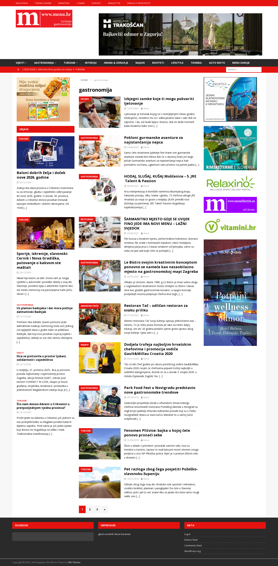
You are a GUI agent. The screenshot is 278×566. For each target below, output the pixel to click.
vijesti (20, 62)
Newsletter (114, 3)
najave (140, 62)
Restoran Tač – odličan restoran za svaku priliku (156, 308)
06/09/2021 (133, 185)
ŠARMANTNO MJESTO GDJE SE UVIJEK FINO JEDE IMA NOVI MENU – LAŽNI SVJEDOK (157, 224)
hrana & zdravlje (116, 62)
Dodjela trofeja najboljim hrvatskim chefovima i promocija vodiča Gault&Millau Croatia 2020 (157, 349)
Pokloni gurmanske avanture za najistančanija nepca (153, 140)
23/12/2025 (25, 316)
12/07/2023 (133, 108)
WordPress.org (192, 551)
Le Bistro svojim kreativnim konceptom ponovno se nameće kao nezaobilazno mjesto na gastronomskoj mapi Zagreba (161, 267)
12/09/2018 (133, 440)
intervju (91, 62)
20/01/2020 (133, 358)
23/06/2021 (133, 233)
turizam (69, 62)
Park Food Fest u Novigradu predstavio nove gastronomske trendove (159, 390)
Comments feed (193, 545)
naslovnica (22, 3)
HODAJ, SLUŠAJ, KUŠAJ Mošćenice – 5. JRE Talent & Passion (160, 178)
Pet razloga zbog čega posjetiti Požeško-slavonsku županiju (161, 471)
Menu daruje (241, 62)
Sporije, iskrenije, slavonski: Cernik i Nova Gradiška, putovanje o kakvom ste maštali (42, 260)
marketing (64, 3)
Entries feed (191, 539)
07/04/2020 (133, 315)
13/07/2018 (133, 478)
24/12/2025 (25, 272)
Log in (187, 534)
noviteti (158, 62)
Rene (146, 108)
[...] (25, 207)
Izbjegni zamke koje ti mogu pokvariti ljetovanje (159, 101)
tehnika (196, 62)
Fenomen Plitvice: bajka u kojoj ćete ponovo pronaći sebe (157, 432)
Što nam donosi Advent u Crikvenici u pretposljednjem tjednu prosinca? (43, 406)
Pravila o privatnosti (138, 3)
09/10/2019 (133, 397)
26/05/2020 (133, 276)
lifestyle (177, 62)
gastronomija (44, 62)
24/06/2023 (133, 147)
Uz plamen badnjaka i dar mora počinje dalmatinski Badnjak (45, 310)
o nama (81, 3)
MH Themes (74, 562)
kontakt (96, 3)
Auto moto (217, 62)
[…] (155, 126)
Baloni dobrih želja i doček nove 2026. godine (41, 175)
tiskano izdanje (43, 3)
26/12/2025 (25, 182)
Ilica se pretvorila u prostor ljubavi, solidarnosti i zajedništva (42, 358)
